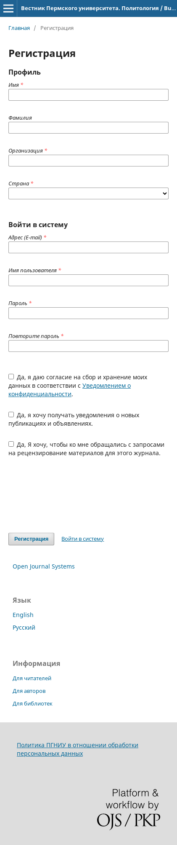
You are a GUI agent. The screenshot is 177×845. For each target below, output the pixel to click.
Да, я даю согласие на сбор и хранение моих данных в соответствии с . (78, 385)
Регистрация (31, 539)
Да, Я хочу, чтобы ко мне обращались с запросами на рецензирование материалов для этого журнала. (86, 448)
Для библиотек (33, 703)
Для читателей (32, 678)
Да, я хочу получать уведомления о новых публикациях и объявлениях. (74, 419)
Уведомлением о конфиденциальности (69, 389)
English (23, 615)
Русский (24, 627)
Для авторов (29, 691)
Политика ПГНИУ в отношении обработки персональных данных (77, 749)
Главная (19, 28)
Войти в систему (82, 538)
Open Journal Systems (44, 566)
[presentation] (72, 494)
